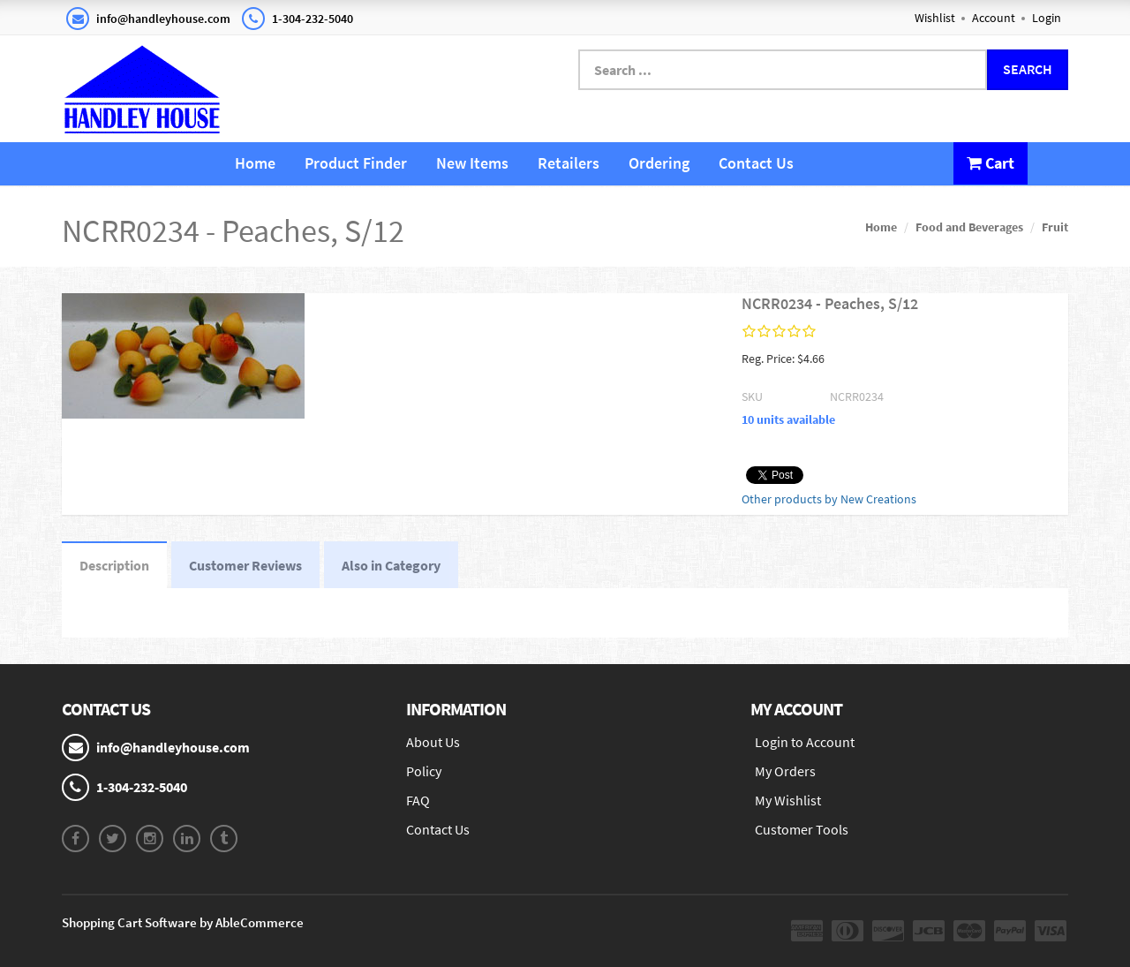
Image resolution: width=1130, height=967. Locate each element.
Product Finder (356, 163)
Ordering (659, 163)
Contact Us (756, 163)
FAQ (418, 800)
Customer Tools (801, 829)
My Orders (785, 771)
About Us (433, 742)
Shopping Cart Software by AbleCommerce (183, 922)
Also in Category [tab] (391, 565)
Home (255, 163)
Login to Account (805, 742)
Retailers (568, 163)
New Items (472, 163)
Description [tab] (114, 565)
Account (993, 18)
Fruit (1055, 227)
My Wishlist (788, 800)
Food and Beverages (969, 227)
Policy (423, 771)
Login (1046, 18)
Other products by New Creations (829, 499)
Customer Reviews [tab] (245, 565)
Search (1027, 69)
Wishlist (935, 18)
